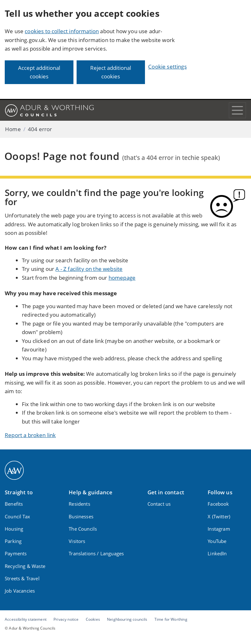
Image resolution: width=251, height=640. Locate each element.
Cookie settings (167, 66)
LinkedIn (217, 553)
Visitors (77, 541)
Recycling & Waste (25, 566)
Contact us (159, 504)
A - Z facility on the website (88, 268)
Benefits (14, 504)
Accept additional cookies (39, 72)
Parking (13, 541)
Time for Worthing (170, 619)
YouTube (217, 541)
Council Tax (17, 516)
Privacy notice (65, 619)
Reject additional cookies (110, 72)
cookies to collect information (62, 31)
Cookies (93, 619)
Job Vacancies (20, 591)
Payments (16, 553)
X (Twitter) (219, 516)
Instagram (219, 529)
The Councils (83, 529)
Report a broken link (30, 435)
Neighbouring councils (127, 619)
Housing (14, 529)
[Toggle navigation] (237, 110)
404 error (40, 129)
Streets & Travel (22, 578)
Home (13, 129)
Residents (79, 504)
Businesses (81, 516)
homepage (122, 277)
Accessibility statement (26, 619)
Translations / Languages (96, 553)
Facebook (218, 504)
